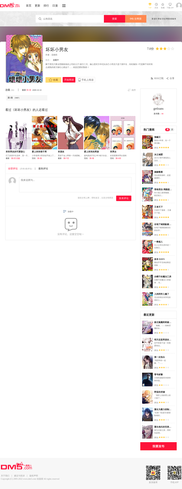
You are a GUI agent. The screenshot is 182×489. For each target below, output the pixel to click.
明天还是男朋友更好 (163, 340)
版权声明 (33, 476)
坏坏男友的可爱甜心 (15, 152)
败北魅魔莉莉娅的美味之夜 (167, 322)
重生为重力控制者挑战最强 (167, 409)
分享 (172, 78)
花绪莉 (54, 55)
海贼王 (157, 137)
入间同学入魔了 (161, 294)
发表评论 (124, 198)
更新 (37, 5)
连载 (10, 90)
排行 (46, 5)
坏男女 (113, 152)
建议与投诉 (19, 476)
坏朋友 (61, 152)
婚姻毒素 (158, 172)
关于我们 (5, 476)
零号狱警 (158, 374)
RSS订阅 (158, 78)
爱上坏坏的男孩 (91, 152)
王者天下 (158, 207)
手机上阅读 (87, 80)
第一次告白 (159, 357)
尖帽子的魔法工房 (162, 277)
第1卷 (29, 90)
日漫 (55, 5)
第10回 (118, 158)
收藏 (53, 80)
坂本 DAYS (159, 259)
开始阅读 (69, 79)
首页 (28, 5)
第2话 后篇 (15, 158)
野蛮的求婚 (159, 392)
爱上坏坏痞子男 (39, 152)
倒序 (133, 90)
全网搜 (136, 18)
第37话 (66, 158)
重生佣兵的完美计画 (163, 427)
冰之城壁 (158, 154)
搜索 (114, 18)
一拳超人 (158, 242)
